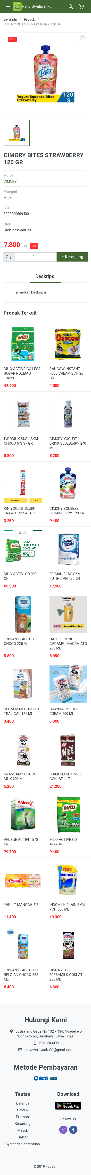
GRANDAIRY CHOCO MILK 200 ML (20, 776)
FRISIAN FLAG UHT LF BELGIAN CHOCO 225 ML (21, 975)
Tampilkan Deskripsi (30, 292)
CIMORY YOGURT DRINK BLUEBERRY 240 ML (68, 443)
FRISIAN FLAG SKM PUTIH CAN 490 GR (65, 576)
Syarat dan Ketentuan (23, 1144)
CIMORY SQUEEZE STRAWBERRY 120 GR (67, 510)
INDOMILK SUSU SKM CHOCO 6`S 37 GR (21, 441)
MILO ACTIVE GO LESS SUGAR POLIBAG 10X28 (22, 373)
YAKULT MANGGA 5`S (21, 905)
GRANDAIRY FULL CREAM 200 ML (64, 711)
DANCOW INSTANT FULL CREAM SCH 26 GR (66, 373)
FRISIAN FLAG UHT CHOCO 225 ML (19, 641)
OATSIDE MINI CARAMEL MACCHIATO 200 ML (68, 643)
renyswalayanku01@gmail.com (49, 1050)
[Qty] (36, 257)
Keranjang (23, 1123)
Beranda (10, 19)
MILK (8, 197)
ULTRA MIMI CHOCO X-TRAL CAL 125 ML (22, 711)
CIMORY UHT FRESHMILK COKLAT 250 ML (66, 975)
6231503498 (49, 1043)
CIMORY (10, 181)
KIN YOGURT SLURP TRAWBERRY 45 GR (19, 510)
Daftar (23, 1137)
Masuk (22, 1130)
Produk (29, 19)
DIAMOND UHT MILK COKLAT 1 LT (66, 776)
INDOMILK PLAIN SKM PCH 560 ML (67, 907)
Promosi (23, 1117)
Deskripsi (45, 276)
